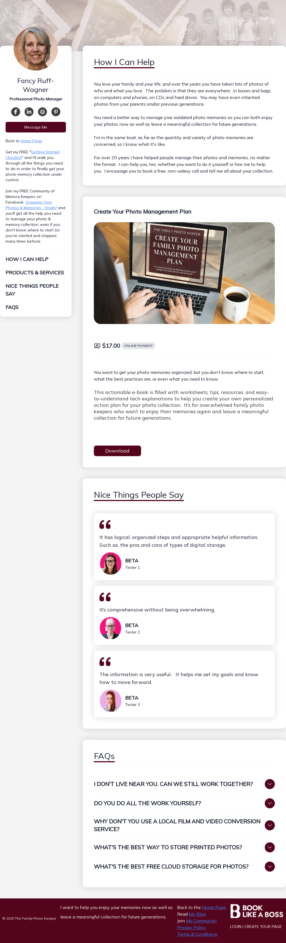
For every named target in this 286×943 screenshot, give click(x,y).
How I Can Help (27, 262)
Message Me (35, 130)
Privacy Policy (191, 927)
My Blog (197, 914)
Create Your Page (263, 926)
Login (235, 926)
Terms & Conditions (197, 934)
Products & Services (35, 275)
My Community (201, 920)
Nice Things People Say (32, 293)
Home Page (31, 143)
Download (117, 451)
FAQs (12, 310)
